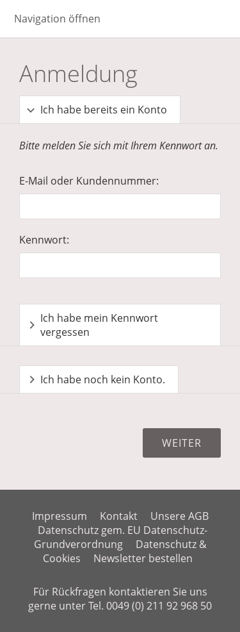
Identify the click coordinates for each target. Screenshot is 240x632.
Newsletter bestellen (143, 558)
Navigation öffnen (57, 19)
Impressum (59, 516)
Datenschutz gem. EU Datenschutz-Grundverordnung (121, 537)
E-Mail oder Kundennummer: (89, 181)
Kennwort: (44, 240)
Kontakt (119, 516)
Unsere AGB (179, 516)
